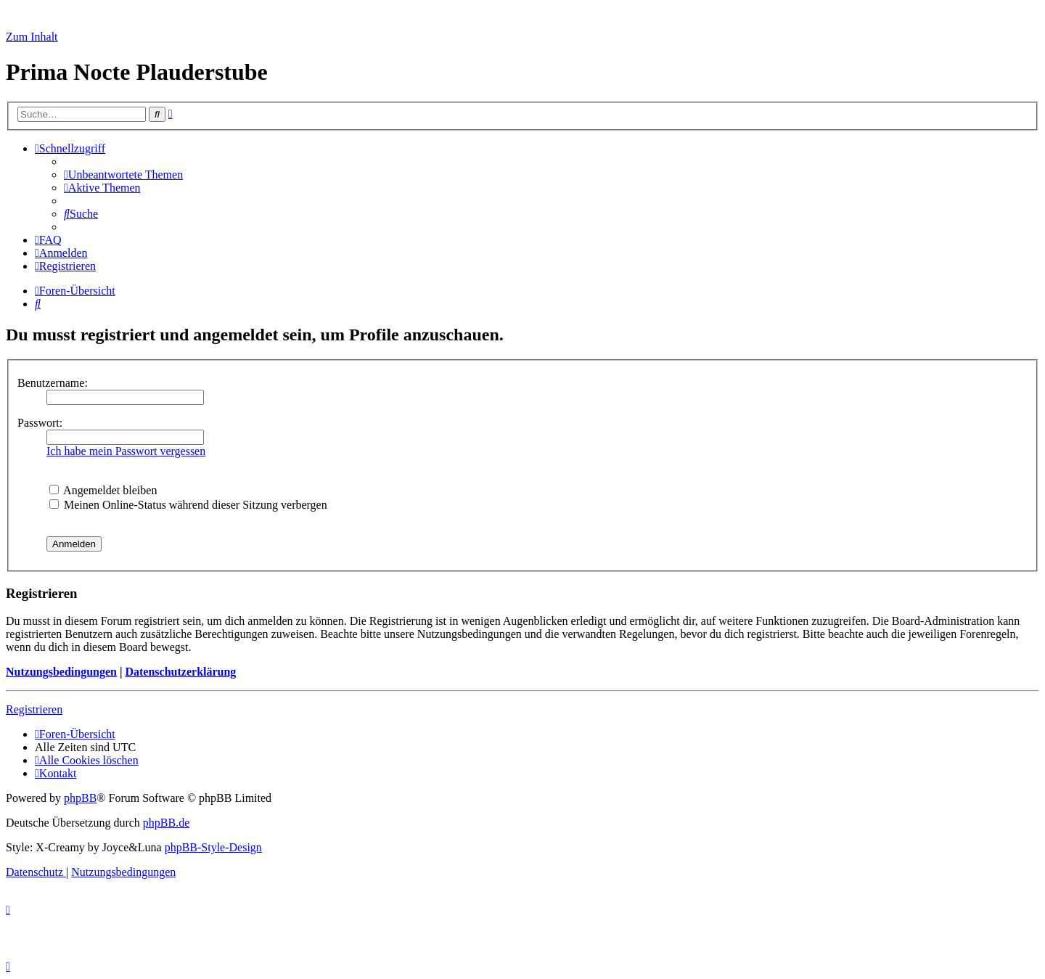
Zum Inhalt (32, 36)
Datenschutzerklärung (180, 671)
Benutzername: (52, 383)
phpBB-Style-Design (213, 847)
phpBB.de (166, 822)
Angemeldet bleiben (103, 490)
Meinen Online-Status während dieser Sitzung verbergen (188, 505)
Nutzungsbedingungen (61, 671)
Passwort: (39, 423)
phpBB (80, 798)
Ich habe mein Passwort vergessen (125, 451)
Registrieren (34, 709)
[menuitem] (123, 174)
